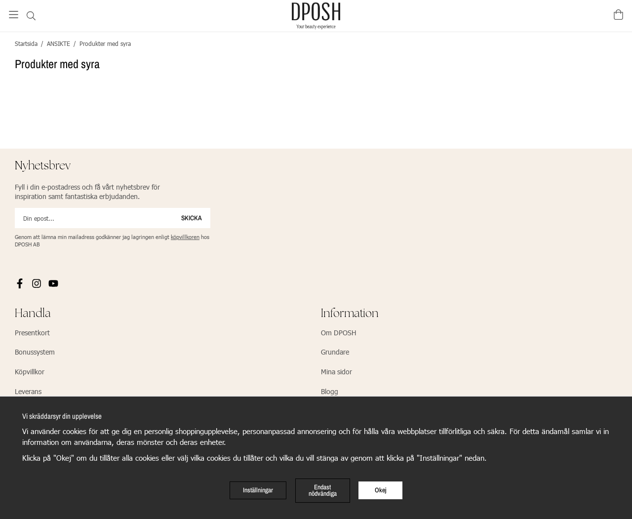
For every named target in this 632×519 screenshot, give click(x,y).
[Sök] (31, 15)
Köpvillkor (29, 371)
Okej (381, 489)
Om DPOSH (338, 332)
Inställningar (258, 489)
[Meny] (13, 14)
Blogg (329, 391)
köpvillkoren (185, 237)
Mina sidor (336, 371)
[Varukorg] (618, 14)
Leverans (28, 391)
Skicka (191, 217)
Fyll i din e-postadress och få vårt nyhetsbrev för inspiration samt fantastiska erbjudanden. (87, 191)
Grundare (335, 352)
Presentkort (32, 332)
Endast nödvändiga (323, 490)
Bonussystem (35, 352)
